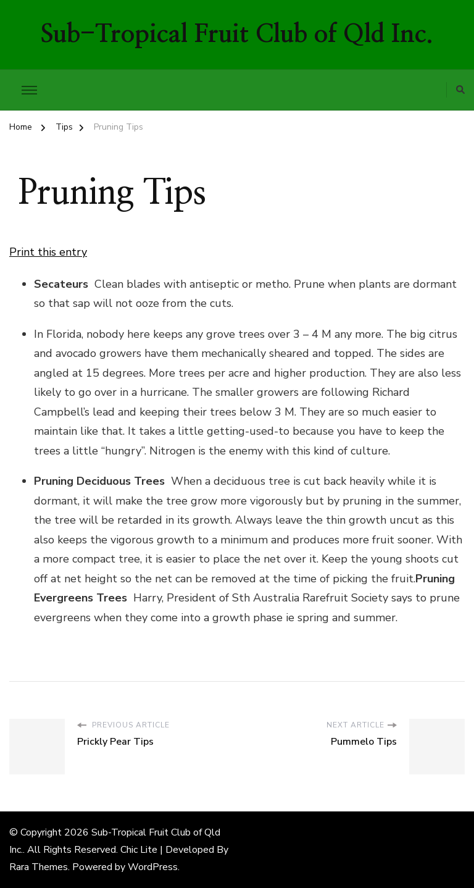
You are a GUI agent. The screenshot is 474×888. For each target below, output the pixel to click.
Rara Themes (38, 867)
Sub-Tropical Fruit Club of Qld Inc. (237, 34)
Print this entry (48, 252)
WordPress (153, 867)
